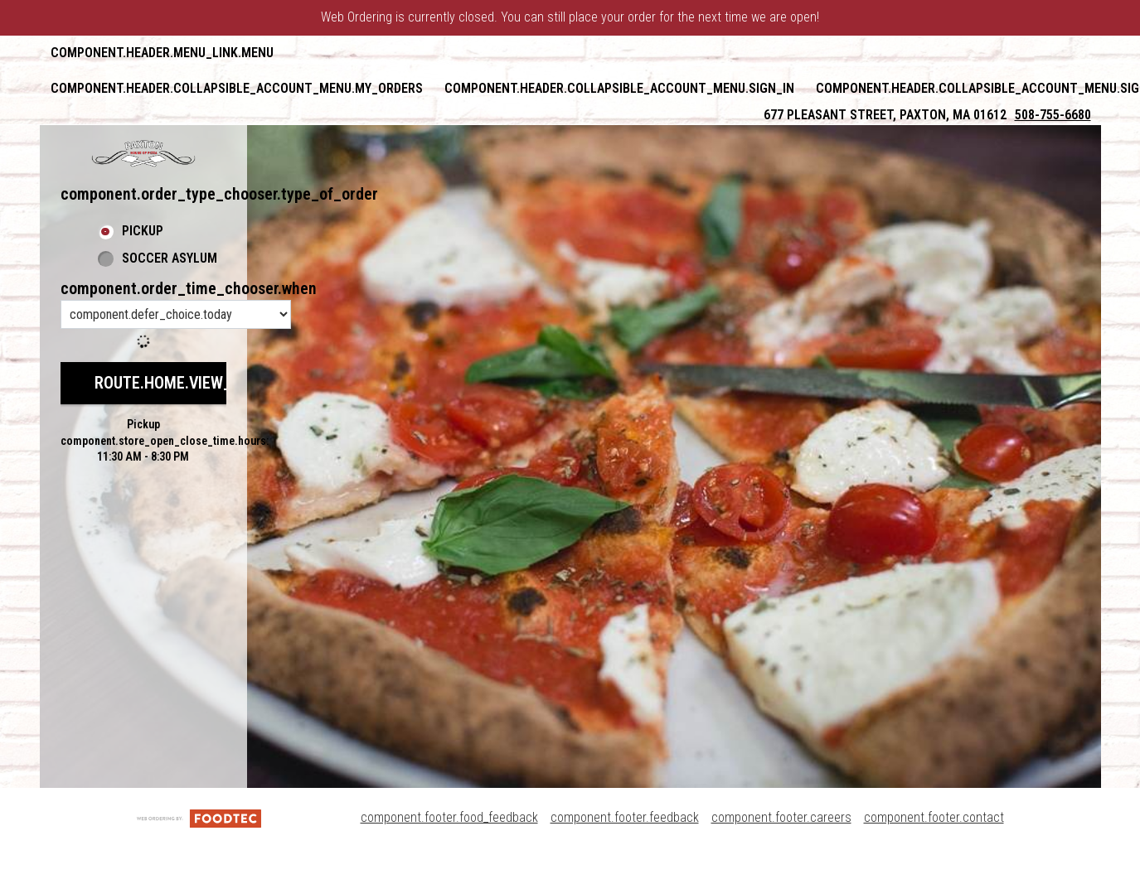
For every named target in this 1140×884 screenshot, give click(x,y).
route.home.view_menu (183, 383)
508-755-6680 (1053, 115)
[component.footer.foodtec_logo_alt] (199, 817)
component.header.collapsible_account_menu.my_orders (237, 88)
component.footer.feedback (625, 817)
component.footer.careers (781, 817)
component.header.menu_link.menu (162, 52)
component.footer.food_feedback (449, 817)
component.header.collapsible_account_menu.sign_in (619, 88)
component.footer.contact (934, 817)
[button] (143, 153)
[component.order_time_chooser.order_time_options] (176, 314)
